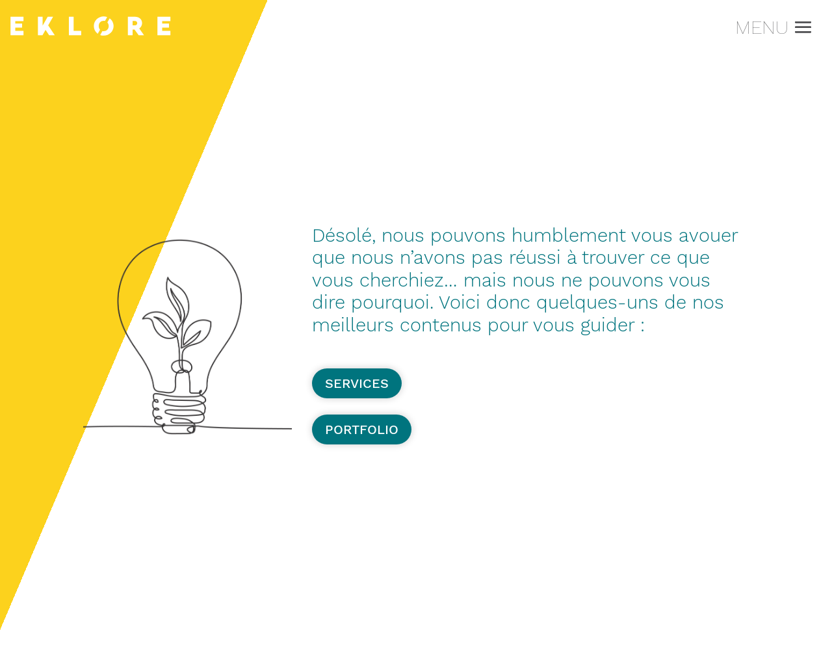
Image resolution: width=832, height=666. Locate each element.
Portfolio (361, 429)
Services (357, 383)
